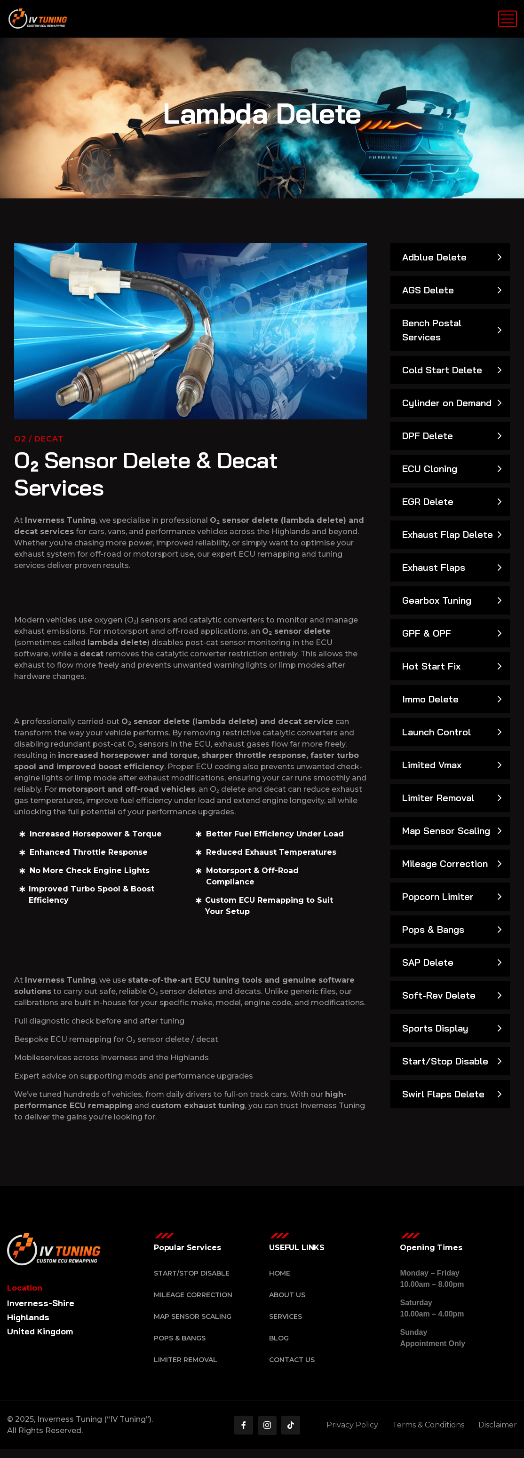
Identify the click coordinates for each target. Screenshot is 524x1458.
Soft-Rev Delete (439, 995)
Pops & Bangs (433, 929)
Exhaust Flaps (433, 567)
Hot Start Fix (431, 666)
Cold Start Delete (442, 370)
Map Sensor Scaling (446, 830)
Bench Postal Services (431, 330)
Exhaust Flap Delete (447, 534)
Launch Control (436, 732)
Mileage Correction (445, 863)
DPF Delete (427, 435)
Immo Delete (430, 699)
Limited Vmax (431, 765)
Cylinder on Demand (447, 403)
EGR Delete (427, 501)
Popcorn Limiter (438, 896)
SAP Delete (427, 962)
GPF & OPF (426, 633)
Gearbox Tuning (436, 600)
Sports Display (435, 1028)
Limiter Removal (438, 798)
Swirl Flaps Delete (443, 1094)
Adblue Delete (434, 257)
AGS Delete (428, 290)
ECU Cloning (429, 468)
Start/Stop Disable (445, 1061)
